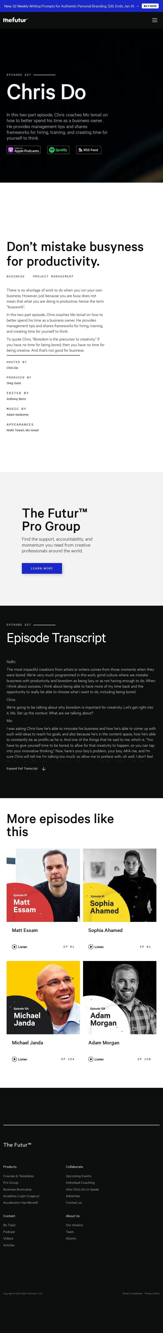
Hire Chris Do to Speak (82, 1189)
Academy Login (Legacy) (21, 1195)
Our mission (74, 1224)
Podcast (9, 1231)
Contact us (74, 1202)
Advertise (73, 1195)
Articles (8, 1245)
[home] (15, 20)
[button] (155, 20)
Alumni (71, 1238)
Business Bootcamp (17, 1189)
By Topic (9, 1224)
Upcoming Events (78, 1175)
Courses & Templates (18, 1175)
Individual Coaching (80, 1182)
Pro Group (10, 1182)
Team (70, 1231)
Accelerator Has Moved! (20, 1202)
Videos (8, 1238)
